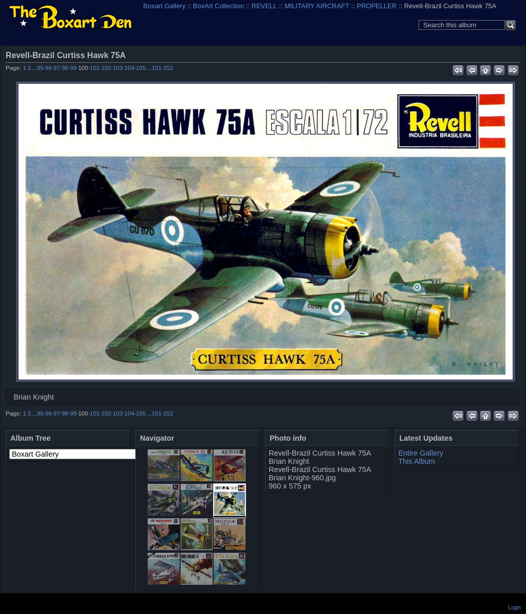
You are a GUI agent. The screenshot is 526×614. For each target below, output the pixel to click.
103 (117, 68)
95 (40, 68)
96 (48, 68)
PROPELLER (377, 6)
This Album (416, 461)
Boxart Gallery (164, 6)
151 (157, 68)
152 (168, 68)
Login (515, 607)
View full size (513, 55)
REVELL (264, 6)
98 (65, 68)
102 (106, 68)
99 (73, 68)
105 (141, 68)
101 (94, 68)
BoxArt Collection (218, 6)
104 (129, 68)
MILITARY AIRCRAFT (317, 6)
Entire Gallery (420, 453)
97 (57, 68)
